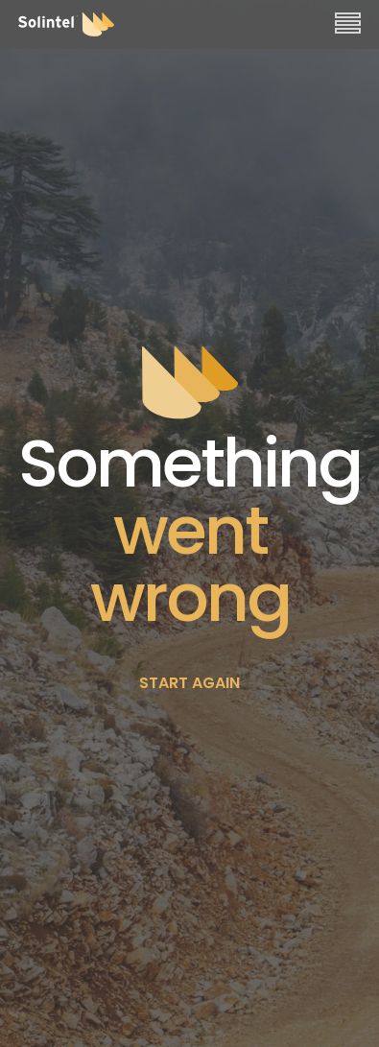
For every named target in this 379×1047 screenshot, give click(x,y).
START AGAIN (189, 683)
